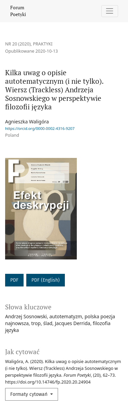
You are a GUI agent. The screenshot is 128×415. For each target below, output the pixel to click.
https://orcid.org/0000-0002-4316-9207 (39, 128)
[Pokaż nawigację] (109, 11)
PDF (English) (45, 280)
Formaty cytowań (29, 394)
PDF (14, 280)
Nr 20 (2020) (18, 44)
